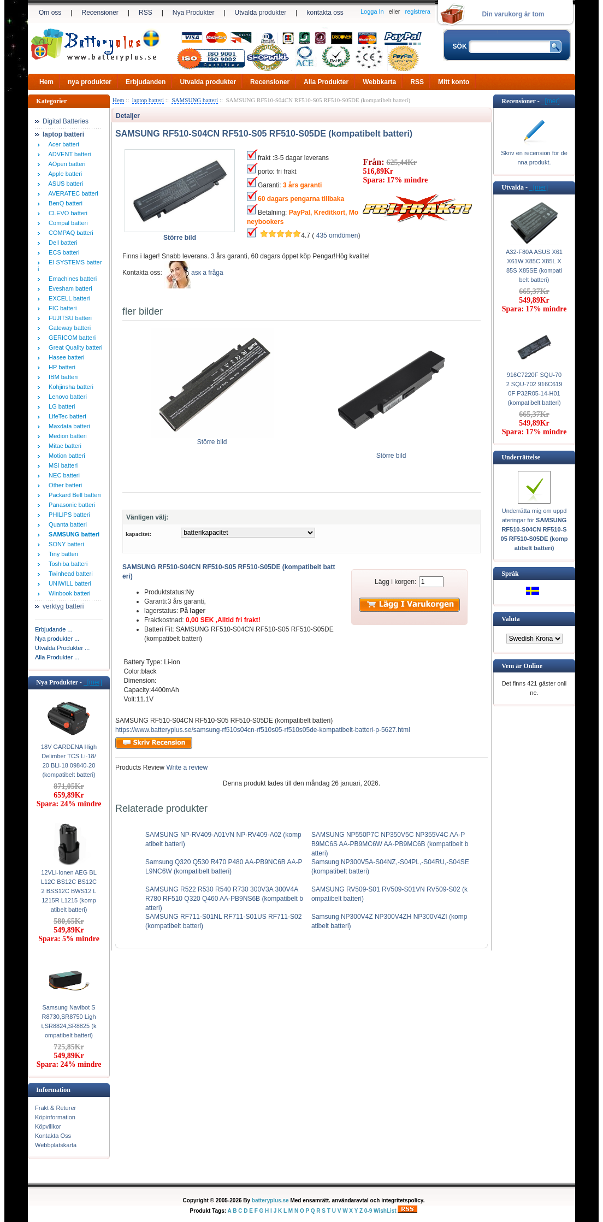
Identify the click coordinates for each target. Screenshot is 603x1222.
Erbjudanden (145, 82)
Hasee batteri (65, 357)
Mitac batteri (63, 445)
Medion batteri (66, 436)
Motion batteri (65, 455)
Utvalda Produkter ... (62, 648)
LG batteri (60, 406)
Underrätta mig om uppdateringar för (534, 529)
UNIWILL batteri (68, 583)
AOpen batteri (65, 164)
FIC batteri (60, 308)
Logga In (372, 11)
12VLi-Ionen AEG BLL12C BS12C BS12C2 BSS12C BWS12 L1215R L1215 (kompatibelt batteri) (69, 891)
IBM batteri (61, 377)
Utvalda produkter (261, 12)
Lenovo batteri (66, 396)
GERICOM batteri (70, 337)
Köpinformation (55, 1117)
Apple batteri (63, 173)
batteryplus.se (270, 1200)
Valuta (510, 619)
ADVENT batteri (68, 154)
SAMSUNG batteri (195, 100)
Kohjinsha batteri (69, 386)
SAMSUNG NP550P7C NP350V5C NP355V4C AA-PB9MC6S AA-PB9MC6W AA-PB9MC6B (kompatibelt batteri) (389, 844)
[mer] (93, 682)
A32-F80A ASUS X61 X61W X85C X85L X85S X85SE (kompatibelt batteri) (534, 266)
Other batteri (63, 485)
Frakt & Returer (55, 1108)
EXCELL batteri (67, 298)
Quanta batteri (66, 524)
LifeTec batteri (65, 416)
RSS (145, 12)
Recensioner (99, 12)
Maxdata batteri (67, 426)
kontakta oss (324, 12)
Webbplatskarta (55, 1145)
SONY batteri (64, 544)
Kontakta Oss (53, 1135)
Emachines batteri (71, 278)
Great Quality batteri (74, 347)
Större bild (212, 439)
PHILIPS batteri (67, 514)
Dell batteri (61, 242)
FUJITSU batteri (68, 318)
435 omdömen (337, 235)
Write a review (186, 767)
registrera (417, 11)
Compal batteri (66, 223)
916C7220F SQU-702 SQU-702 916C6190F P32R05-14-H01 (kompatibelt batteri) (534, 388)
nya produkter (89, 82)
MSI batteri (61, 465)
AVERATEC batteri (71, 193)
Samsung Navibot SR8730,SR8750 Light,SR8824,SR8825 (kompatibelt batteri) (69, 1021)
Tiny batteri (61, 554)
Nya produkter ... (57, 638)
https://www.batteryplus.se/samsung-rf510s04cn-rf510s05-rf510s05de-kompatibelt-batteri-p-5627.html (262, 730)
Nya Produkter (194, 12)
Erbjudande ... (54, 629)
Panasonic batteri (70, 504)
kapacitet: (138, 533)
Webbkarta (379, 82)
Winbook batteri (68, 593)
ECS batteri (62, 252)
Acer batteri (62, 144)
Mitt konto (453, 82)
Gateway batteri (68, 327)
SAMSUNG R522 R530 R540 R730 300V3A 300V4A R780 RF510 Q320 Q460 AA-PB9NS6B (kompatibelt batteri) (224, 898)
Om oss (50, 12)
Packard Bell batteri (73, 495)
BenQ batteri (63, 203)
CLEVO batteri (66, 213)
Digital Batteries (65, 121)
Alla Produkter (326, 82)
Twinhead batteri (69, 573)
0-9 (368, 1211)
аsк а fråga (207, 272)
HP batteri (60, 367)
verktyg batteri (63, 606)
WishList (385, 1211)
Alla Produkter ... (57, 657)
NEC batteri (62, 475)
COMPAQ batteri (69, 232)
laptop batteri (148, 100)
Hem (46, 82)
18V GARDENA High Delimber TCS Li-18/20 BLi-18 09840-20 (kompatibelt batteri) (69, 760)
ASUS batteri (64, 183)
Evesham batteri (68, 288)
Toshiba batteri (66, 563)
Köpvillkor (48, 1126)
